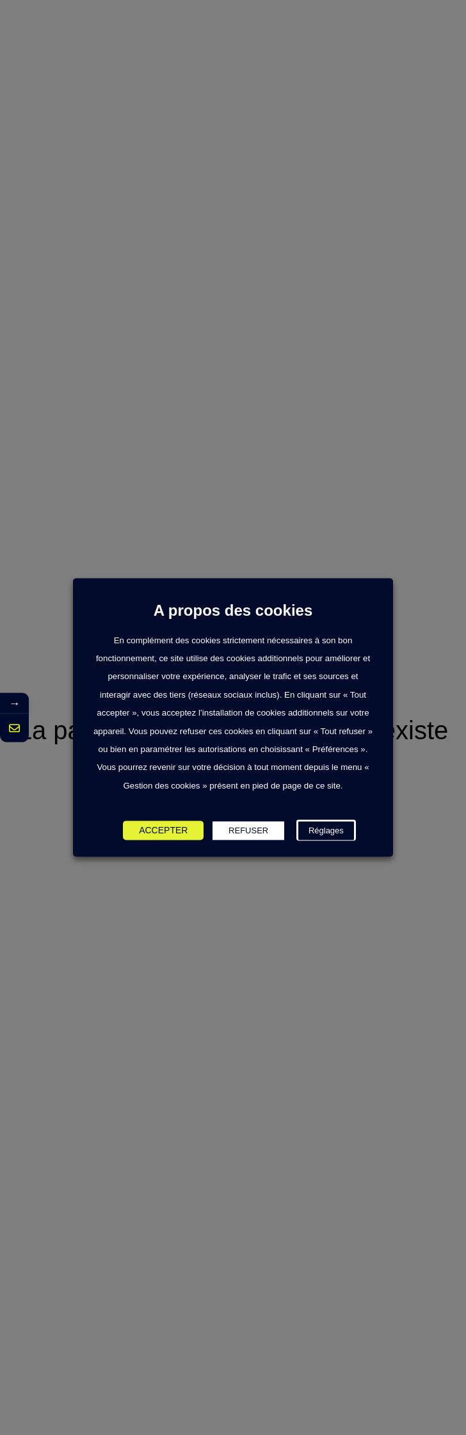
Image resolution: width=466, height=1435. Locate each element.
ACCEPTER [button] (163, 831)
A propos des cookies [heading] (233, 610)
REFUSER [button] (248, 831)
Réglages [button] (326, 831)
